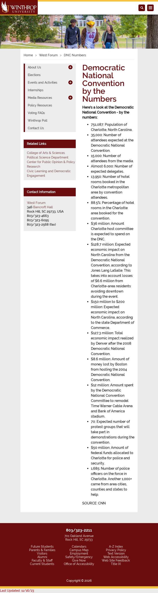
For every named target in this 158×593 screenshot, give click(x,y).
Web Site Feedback (116, 560)
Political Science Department (47, 157)
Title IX (116, 564)
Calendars (79, 546)
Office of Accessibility (79, 564)
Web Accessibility (116, 557)
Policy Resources (40, 105)
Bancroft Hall (43, 207)
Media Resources (40, 97)
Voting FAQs (36, 113)
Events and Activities (42, 82)
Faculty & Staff (42, 560)
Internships (35, 90)
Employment (79, 553)
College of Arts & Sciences (46, 153)
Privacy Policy (116, 550)
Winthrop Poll (37, 120)
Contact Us (36, 128)
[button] (12, 27)
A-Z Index (116, 546)
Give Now (79, 560)
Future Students (42, 546)
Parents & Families (42, 550)
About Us (34, 67)
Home (28, 55)
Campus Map (79, 550)
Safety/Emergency (79, 557)
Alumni (42, 557)
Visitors (42, 553)
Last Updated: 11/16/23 (17, 590)
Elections (34, 75)
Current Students (42, 564)
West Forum (48, 55)
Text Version (116, 553)
